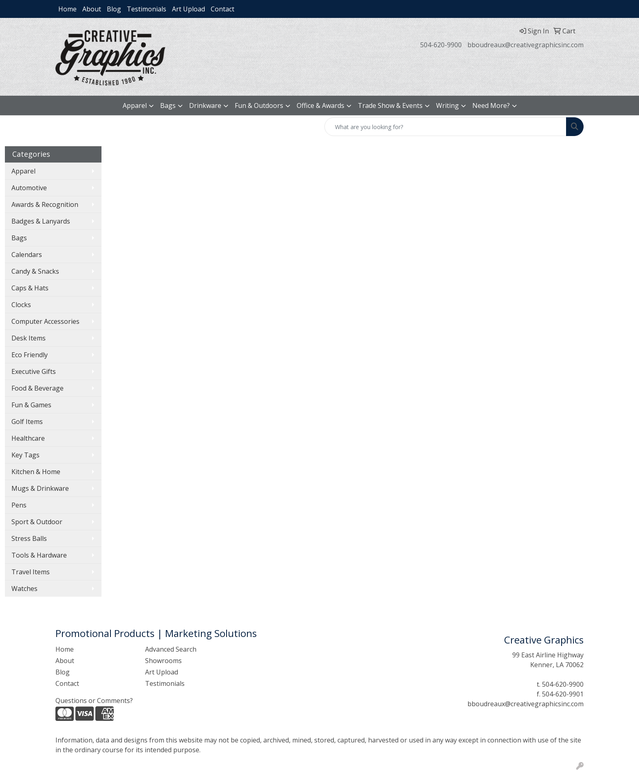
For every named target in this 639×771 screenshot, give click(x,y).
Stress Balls (29, 538)
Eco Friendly (29, 354)
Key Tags (25, 454)
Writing (447, 105)
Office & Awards (320, 105)
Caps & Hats (29, 287)
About (91, 8)
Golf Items (27, 421)
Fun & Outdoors (259, 105)
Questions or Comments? (94, 700)
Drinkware (205, 105)
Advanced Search (170, 649)
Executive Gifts (33, 371)
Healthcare (28, 438)
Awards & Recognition (44, 204)
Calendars (26, 254)
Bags (168, 105)
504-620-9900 (441, 44)
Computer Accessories (45, 321)
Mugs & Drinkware (40, 488)
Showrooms (163, 660)
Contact (222, 8)
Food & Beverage (37, 388)
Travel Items (30, 571)
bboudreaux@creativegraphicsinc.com (525, 44)
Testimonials (146, 8)
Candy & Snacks (35, 271)
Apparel (135, 105)
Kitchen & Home (35, 471)
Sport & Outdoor (36, 521)
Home (67, 8)
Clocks (21, 304)
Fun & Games (31, 404)
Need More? (491, 105)
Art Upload (188, 8)
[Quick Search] (445, 126)
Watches (24, 588)
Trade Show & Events (390, 105)
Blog (114, 8)
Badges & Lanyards (40, 221)
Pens (18, 505)
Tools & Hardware (39, 555)
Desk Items (28, 338)
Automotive (29, 187)
